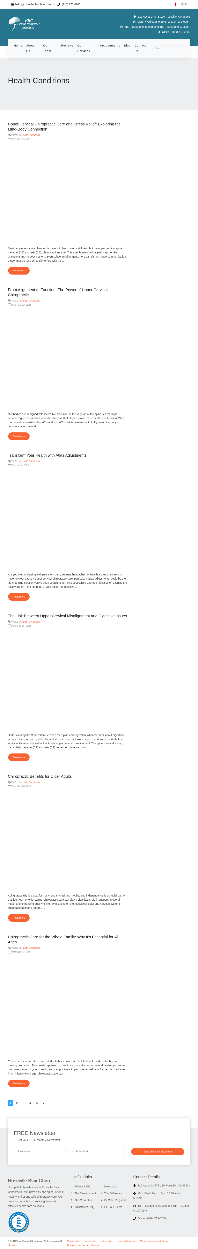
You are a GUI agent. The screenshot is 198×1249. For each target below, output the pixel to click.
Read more (19, 270)
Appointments (110, 45)
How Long (110, 1186)
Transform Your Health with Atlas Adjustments (47, 455)
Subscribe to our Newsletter (157, 1151)
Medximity (13, 1245)
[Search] (169, 48)
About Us (30, 48)
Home (18, 45)
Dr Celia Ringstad (115, 1200)
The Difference (113, 1193)
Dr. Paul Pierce (113, 1207)
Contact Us (140, 48)
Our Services (83, 48)
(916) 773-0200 (69, 4)
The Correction (83, 1200)
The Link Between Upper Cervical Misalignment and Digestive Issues (67, 616)
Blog (127, 45)
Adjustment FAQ (84, 1207)
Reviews (67, 45)
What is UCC (82, 1186)
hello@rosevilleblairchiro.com (31, 4)
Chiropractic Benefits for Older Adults (40, 776)
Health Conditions (30, 135)
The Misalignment (85, 1193)
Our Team (47, 48)
